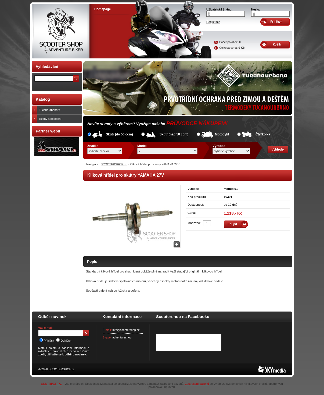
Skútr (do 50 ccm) (119, 134)
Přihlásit (46, 340)
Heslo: (255, 9)
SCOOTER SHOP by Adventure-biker (60, 31)
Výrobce (219, 146)
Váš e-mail (45, 327)
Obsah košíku (275, 44)
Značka (92, 146)
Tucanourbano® (59, 110)
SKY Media (265, 367)
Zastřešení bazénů (197, 383)
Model (142, 146)
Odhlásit (63, 340)
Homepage (102, 9)
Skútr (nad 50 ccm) (174, 134)
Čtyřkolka (262, 134)
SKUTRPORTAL (51, 383)
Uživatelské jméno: (219, 9)
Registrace (213, 21)
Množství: (194, 223)
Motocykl (222, 134)
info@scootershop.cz (126, 329)
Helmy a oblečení (59, 118)
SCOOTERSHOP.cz (114, 164)
